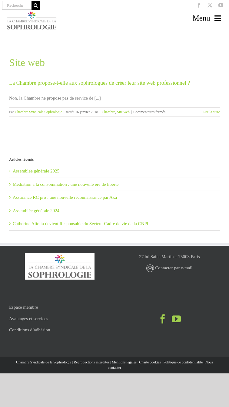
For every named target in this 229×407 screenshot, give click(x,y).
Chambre (108, 112)
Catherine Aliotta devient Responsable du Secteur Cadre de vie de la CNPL (81, 223)
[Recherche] (17, 5)
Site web (123, 112)
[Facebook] (162, 318)
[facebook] (199, 5)
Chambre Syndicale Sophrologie (38, 112)
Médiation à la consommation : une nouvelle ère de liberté (65, 184)
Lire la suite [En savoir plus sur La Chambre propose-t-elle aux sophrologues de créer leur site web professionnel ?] (211, 112)
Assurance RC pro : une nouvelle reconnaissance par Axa (65, 197)
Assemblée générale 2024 (36, 210)
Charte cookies (150, 362)
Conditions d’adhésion (29, 329)
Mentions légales (124, 362)
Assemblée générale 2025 (36, 171)
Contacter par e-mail (169, 267)
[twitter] (209, 5)
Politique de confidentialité (183, 362)
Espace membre (23, 307)
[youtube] (220, 5)
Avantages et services (28, 318)
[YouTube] (176, 318)
